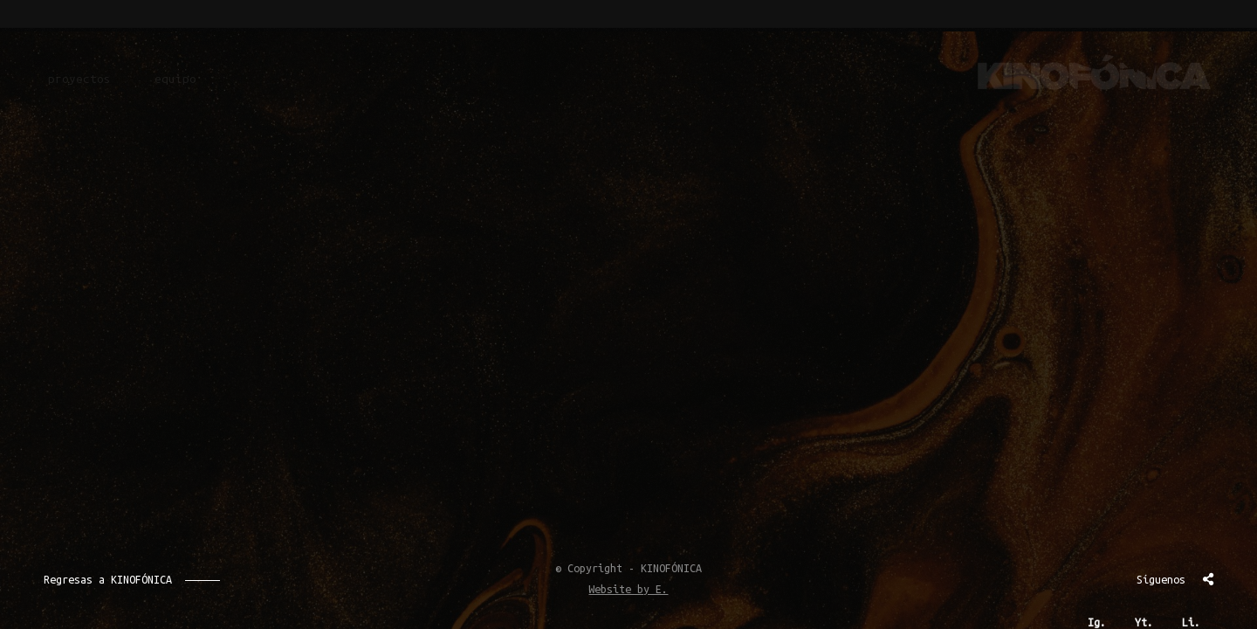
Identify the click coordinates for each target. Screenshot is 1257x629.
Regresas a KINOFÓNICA (108, 579)
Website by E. (628, 589)
